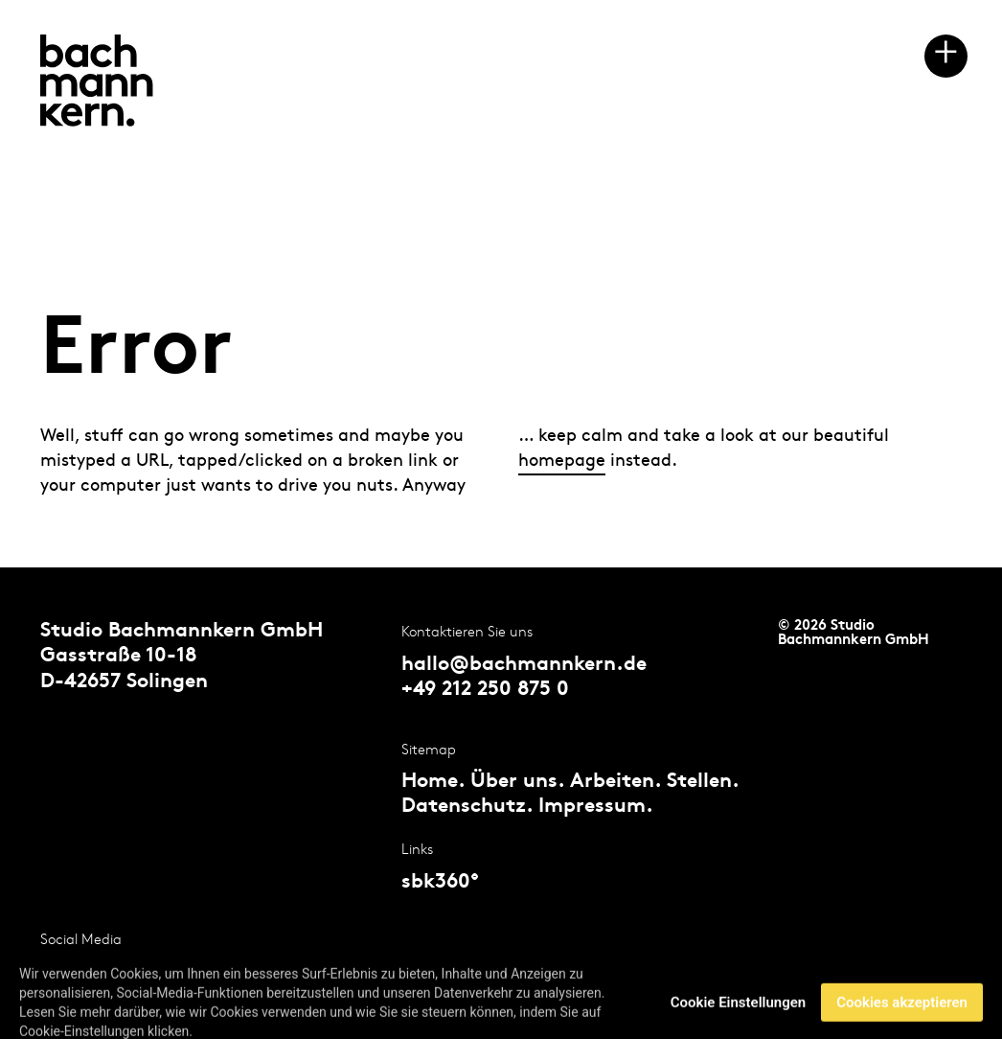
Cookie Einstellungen (738, 1015)
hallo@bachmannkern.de (524, 665)
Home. (433, 782)
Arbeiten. (615, 782)
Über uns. (517, 782)
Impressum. (595, 807)
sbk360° (440, 882)
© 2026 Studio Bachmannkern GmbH (853, 633)
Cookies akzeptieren (902, 1015)
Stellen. (703, 782)
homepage (561, 460)
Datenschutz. (467, 807)
